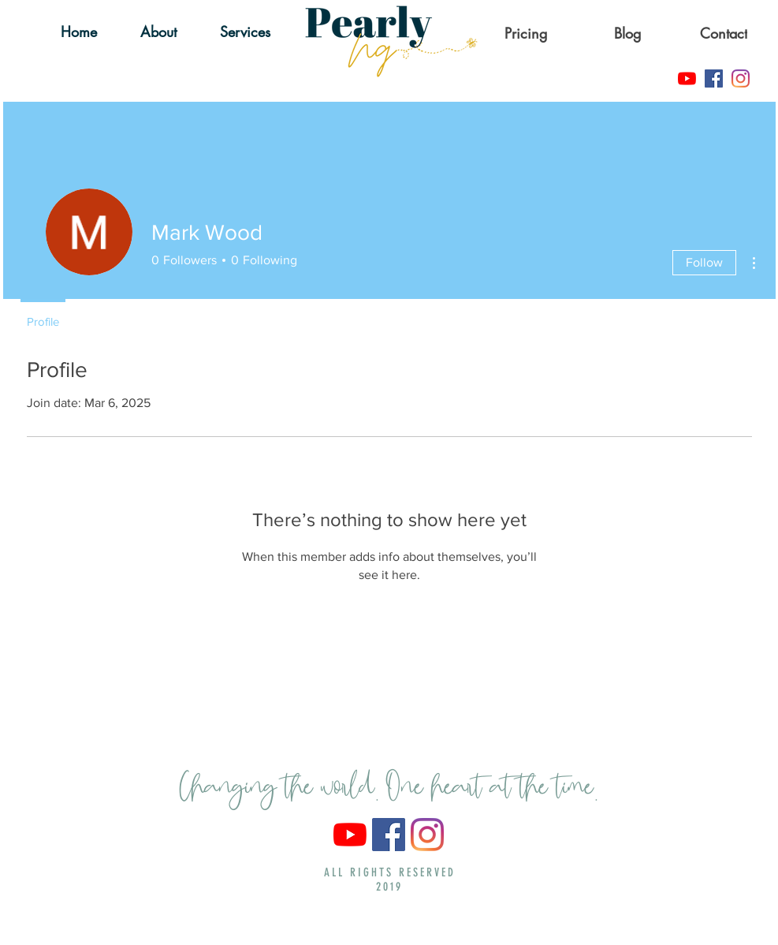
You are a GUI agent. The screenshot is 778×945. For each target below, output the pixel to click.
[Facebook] (714, 78)
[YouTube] (687, 78)
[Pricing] (527, 33)
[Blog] (629, 33)
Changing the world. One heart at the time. (388, 782)
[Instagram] (740, 78)
